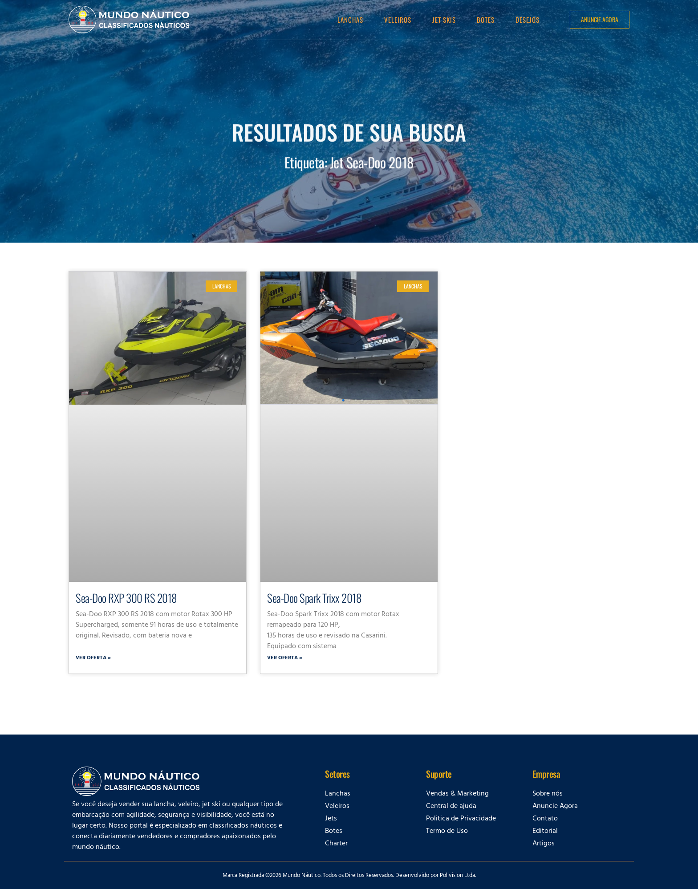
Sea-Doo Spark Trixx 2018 (314, 597)
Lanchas (350, 19)
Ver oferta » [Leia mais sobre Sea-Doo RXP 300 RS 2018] (93, 658)
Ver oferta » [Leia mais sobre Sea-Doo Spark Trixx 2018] (284, 658)
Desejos (527, 19)
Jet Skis (444, 19)
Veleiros (397, 19)
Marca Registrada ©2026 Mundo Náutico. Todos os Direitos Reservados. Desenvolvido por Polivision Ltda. (349, 876)
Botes (486, 19)
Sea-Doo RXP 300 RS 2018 (126, 597)
